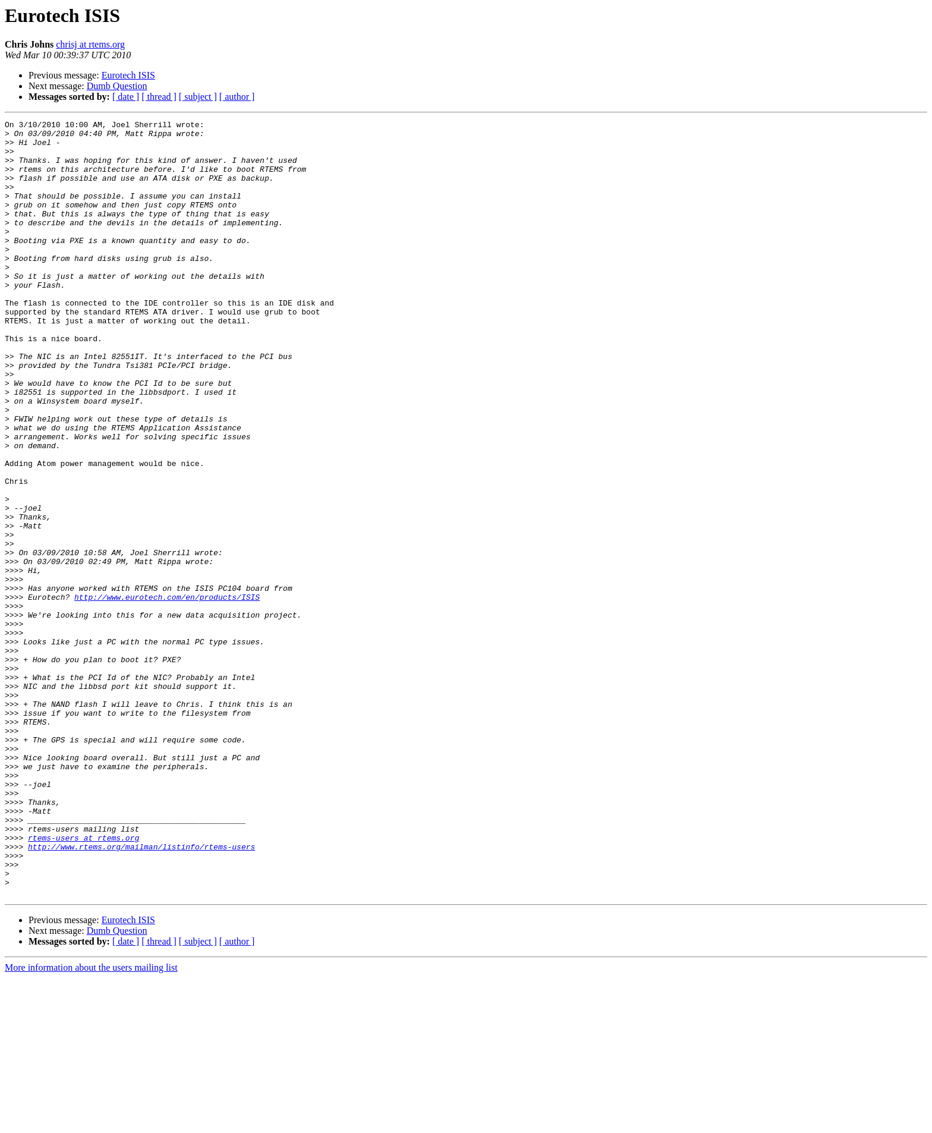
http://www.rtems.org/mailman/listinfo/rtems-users (141, 992)
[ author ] (237, 97)
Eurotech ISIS (128, 75)
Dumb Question (117, 86)
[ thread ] (159, 97)
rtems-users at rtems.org (83, 982)
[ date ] (125, 97)
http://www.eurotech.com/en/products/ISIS (167, 693)
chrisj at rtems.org (90, 44)
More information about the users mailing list (91, 1123)
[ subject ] (198, 97)
